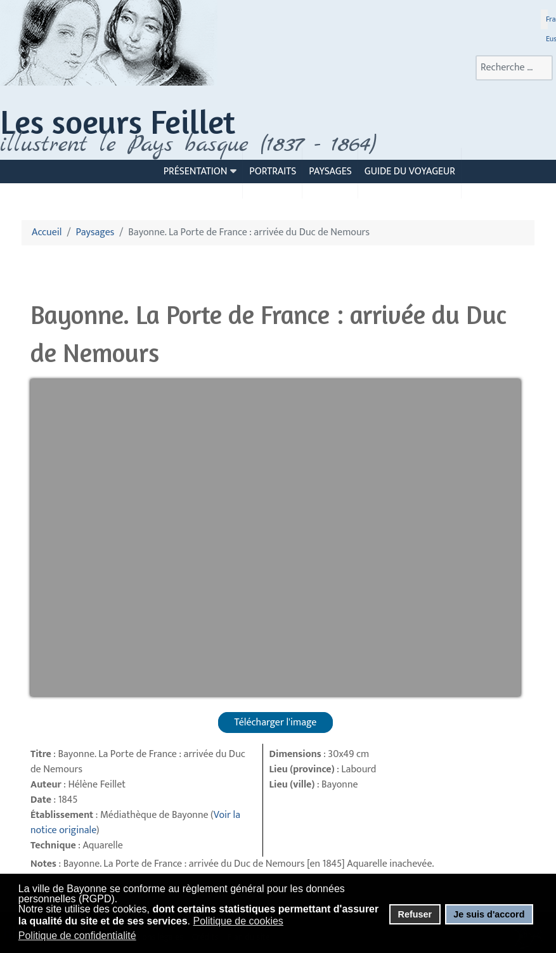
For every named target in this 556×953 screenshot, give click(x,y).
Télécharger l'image (276, 722)
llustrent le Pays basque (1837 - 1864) (191, 144)
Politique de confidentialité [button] (77, 935)
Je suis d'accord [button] (488, 914)
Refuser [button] (415, 914)
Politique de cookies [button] (238, 921)
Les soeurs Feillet (117, 121)
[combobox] (514, 68)
